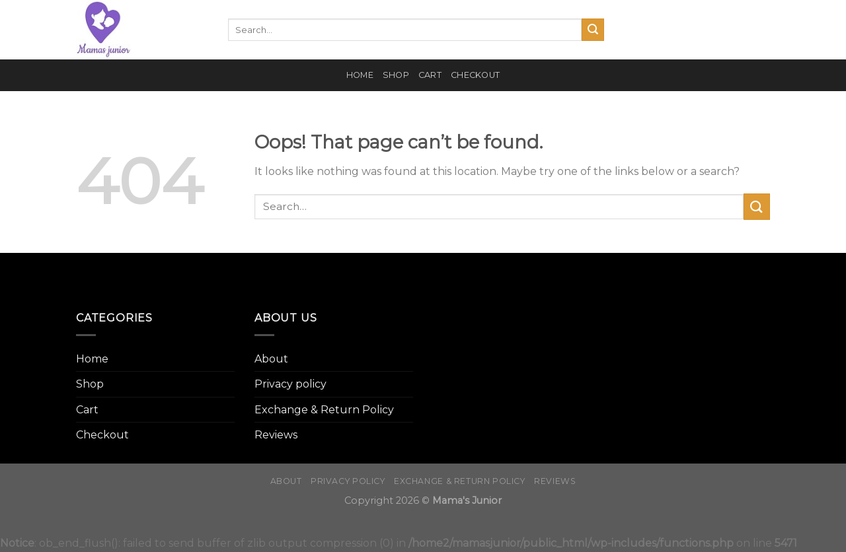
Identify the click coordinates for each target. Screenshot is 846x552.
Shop (396, 75)
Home (359, 75)
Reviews (275, 435)
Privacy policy (290, 384)
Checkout (475, 75)
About (271, 359)
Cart (430, 75)
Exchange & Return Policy (324, 409)
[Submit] (593, 29)
